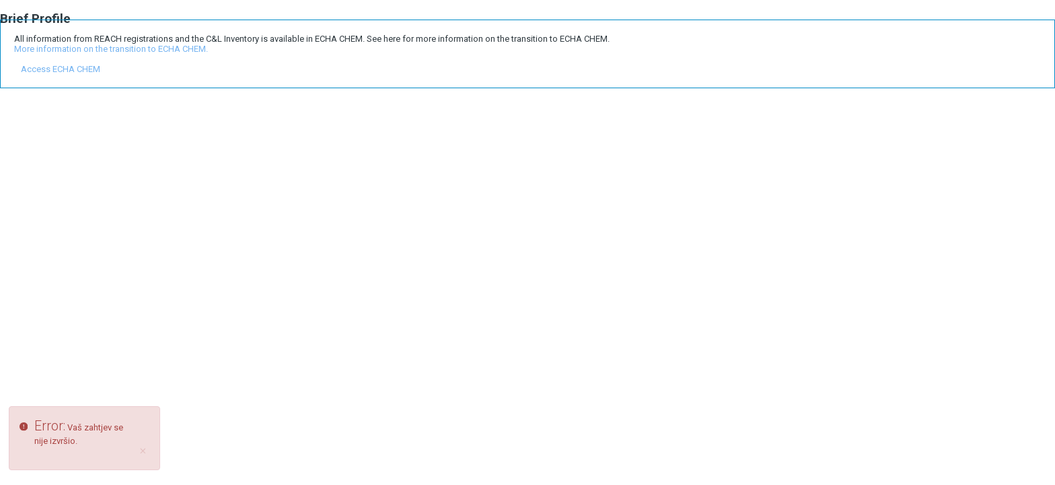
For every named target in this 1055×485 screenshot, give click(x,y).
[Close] (143, 451)
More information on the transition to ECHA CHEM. (111, 49)
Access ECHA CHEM (60, 69)
